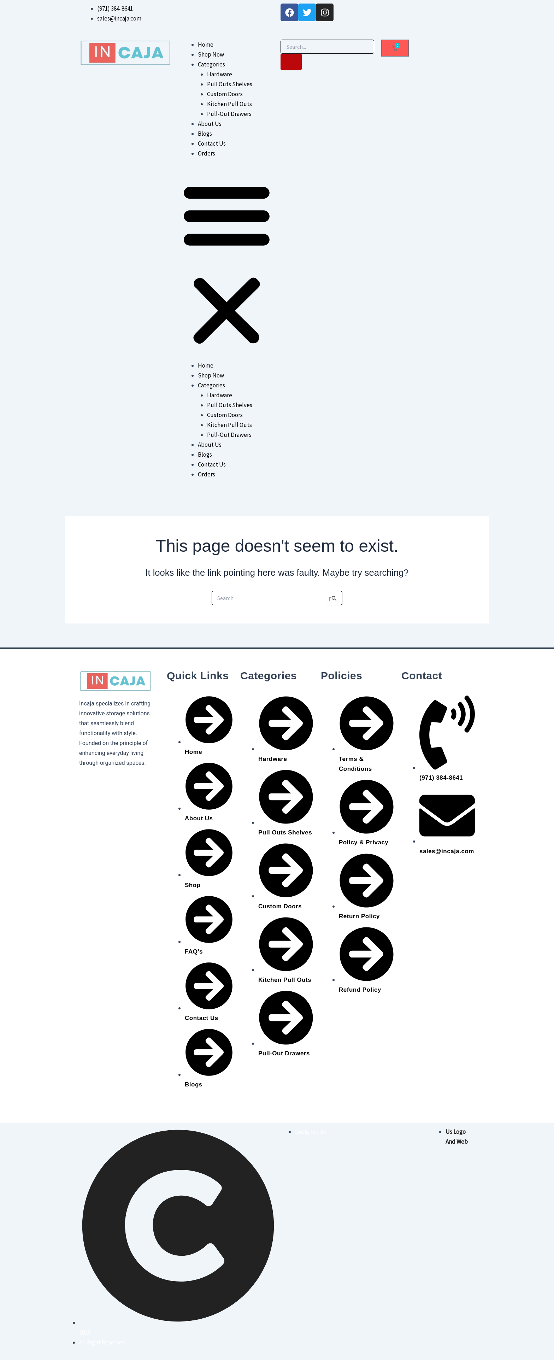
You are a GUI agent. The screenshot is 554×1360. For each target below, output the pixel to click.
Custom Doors (225, 94)
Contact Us (212, 143)
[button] (226, 264)
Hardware (219, 74)
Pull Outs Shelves (229, 84)
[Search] (291, 62)
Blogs (205, 133)
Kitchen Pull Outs (229, 104)
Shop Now (211, 54)
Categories (211, 64)
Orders (206, 153)
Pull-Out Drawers (229, 114)
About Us (210, 124)
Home (205, 44)
